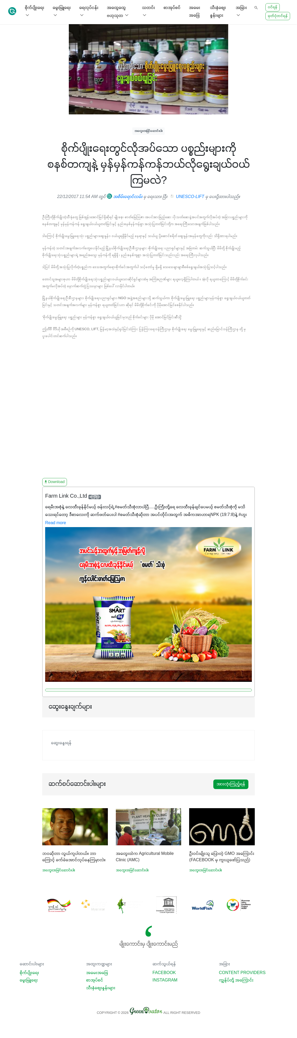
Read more (55, 523)
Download (55, 482)
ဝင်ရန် (272, 7)
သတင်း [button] (148, 11)
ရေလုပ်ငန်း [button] (88, 11)
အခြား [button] (241, 11)
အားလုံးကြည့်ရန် (231, 784)
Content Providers (242, 973)
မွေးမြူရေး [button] (62, 11)
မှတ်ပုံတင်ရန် (278, 16)
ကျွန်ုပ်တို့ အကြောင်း (236, 980)
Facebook (164, 973)
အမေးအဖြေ (194, 11)
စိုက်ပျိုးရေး (29, 973)
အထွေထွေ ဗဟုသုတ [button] (118, 12)
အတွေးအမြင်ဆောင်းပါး (148, 131)
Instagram (164, 980)
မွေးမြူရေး (29, 980)
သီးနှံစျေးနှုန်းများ (218, 11)
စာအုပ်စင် (171, 8)
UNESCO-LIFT (187, 197)
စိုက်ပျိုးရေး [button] (34, 11)
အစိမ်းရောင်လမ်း (124, 197)
